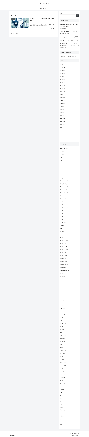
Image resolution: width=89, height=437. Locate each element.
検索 (61, 13)
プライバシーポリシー (75, 433)
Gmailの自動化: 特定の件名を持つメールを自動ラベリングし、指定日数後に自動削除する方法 (69, 45)
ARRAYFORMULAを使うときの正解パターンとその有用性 (69, 32)
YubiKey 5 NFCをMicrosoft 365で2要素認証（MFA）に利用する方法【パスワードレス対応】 (69, 26)
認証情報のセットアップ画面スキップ (69, 40)
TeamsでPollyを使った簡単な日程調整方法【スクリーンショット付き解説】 (69, 36)
